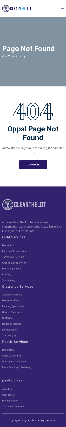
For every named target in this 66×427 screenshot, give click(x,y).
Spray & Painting (11, 356)
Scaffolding (8, 281)
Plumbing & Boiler (12, 269)
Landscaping (9, 330)
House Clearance (11, 324)
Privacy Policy (10, 401)
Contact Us (8, 395)
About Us (7, 390)
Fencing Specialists (13, 307)
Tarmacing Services (13, 258)
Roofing (6, 275)
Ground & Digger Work (14, 263)
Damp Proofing (10, 301)
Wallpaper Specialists (14, 362)
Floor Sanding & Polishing (16, 368)
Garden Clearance (12, 313)
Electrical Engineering (14, 252)
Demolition (8, 246)
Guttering (7, 319)
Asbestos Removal (12, 295)
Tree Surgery (9, 336)
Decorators (8, 350)
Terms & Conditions (13, 407)
